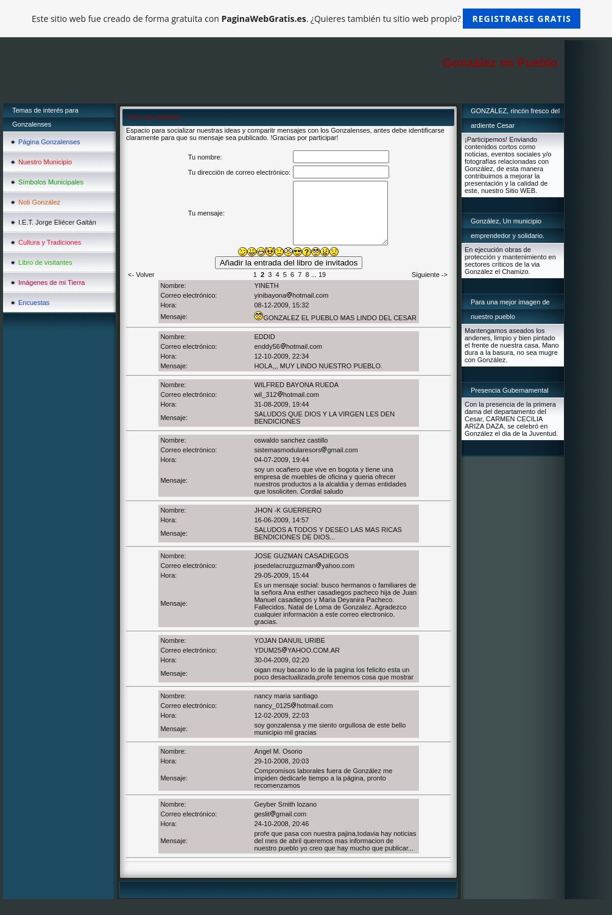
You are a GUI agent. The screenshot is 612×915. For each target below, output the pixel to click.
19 (322, 274)
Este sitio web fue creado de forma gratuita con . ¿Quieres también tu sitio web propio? (306, 19)
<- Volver (141, 274)
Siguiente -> (430, 274)
